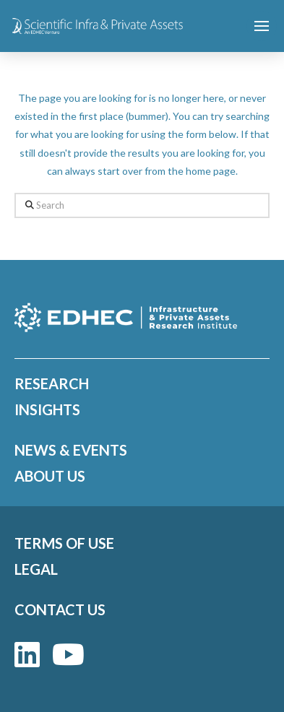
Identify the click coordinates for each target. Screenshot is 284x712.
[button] (261, 26)
